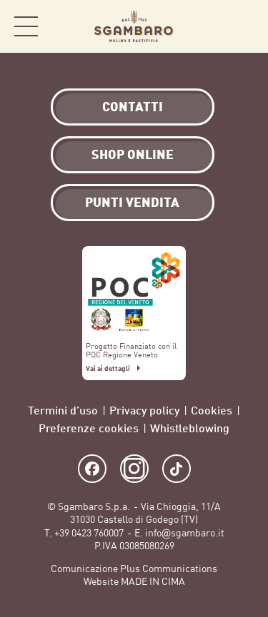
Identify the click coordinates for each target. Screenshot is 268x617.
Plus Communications (168, 569)
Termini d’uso (63, 410)
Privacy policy (144, 410)
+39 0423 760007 (89, 533)
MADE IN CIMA (153, 581)
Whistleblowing (189, 427)
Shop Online (239, 26)
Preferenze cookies (89, 427)
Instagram (134, 468)
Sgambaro (134, 26)
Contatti (132, 106)
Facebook (92, 468)
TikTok (176, 468)
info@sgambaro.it (184, 533)
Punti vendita (132, 201)
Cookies (211, 410)
